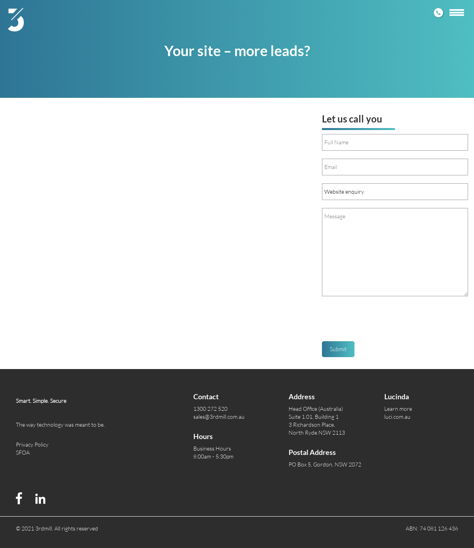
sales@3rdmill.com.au (219, 416)
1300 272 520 (210, 408)
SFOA (23, 452)
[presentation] (382, 321)
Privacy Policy (32, 444)
